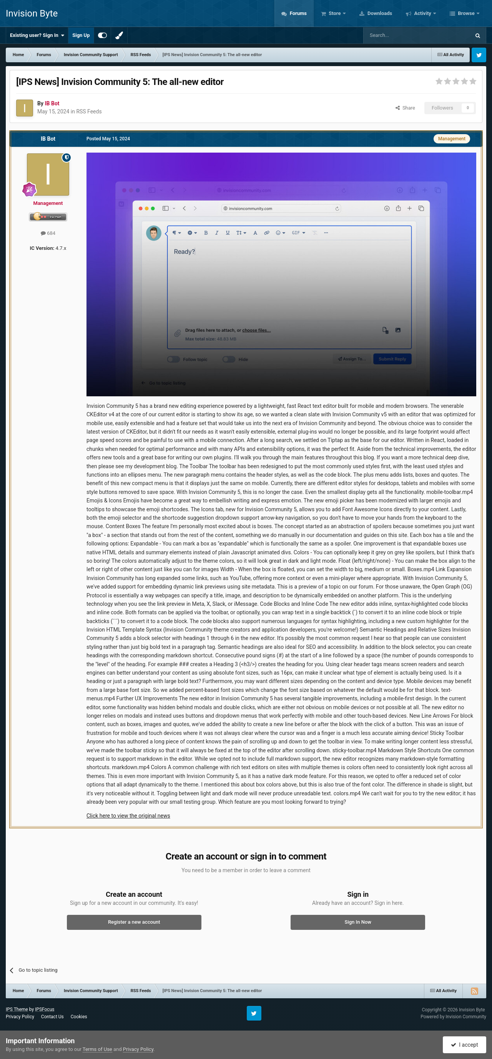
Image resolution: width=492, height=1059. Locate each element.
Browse (466, 13)
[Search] (399, 35)
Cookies (79, 1016)
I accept (464, 1045)
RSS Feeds (88, 111)
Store (334, 13)
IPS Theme (17, 1009)
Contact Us (52, 1016)
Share (405, 108)
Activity (422, 13)
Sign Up (81, 35)
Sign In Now (358, 922)
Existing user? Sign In (37, 35)
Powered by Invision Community (453, 1016)
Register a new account (134, 922)
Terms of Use (97, 1049)
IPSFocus (44, 1009)
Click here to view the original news (128, 816)
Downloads (379, 13)
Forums (297, 13)
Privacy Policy (20, 1016)
